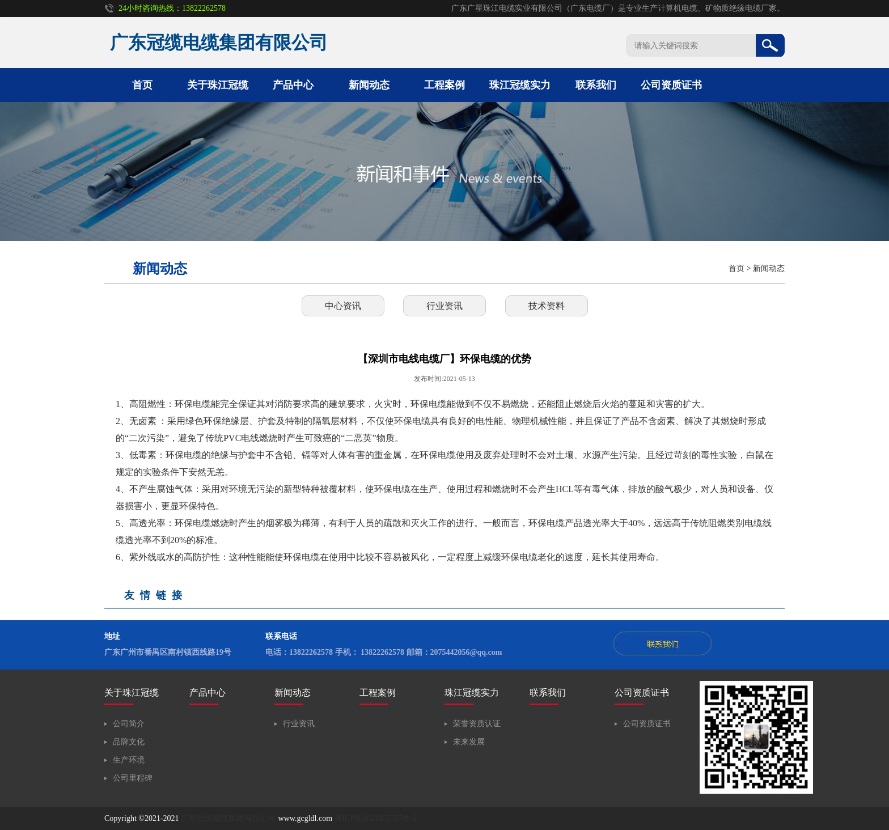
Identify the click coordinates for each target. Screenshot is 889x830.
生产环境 (129, 760)
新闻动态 (369, 85)
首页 (142, 85)
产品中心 (293, 85)
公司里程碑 (133, 778)
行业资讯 (444, 306)
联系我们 (595, 85)
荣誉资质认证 (477, 723)
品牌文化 (129, 742)
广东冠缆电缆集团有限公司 (228, 818)
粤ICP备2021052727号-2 (376, 818)
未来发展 (469, 742)
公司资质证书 (671, 85)
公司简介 (129, 723)
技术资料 (546, 306)
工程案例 (444, 85)
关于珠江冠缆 (217, 85)
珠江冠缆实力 (520, 85)
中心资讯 (343, 306)
